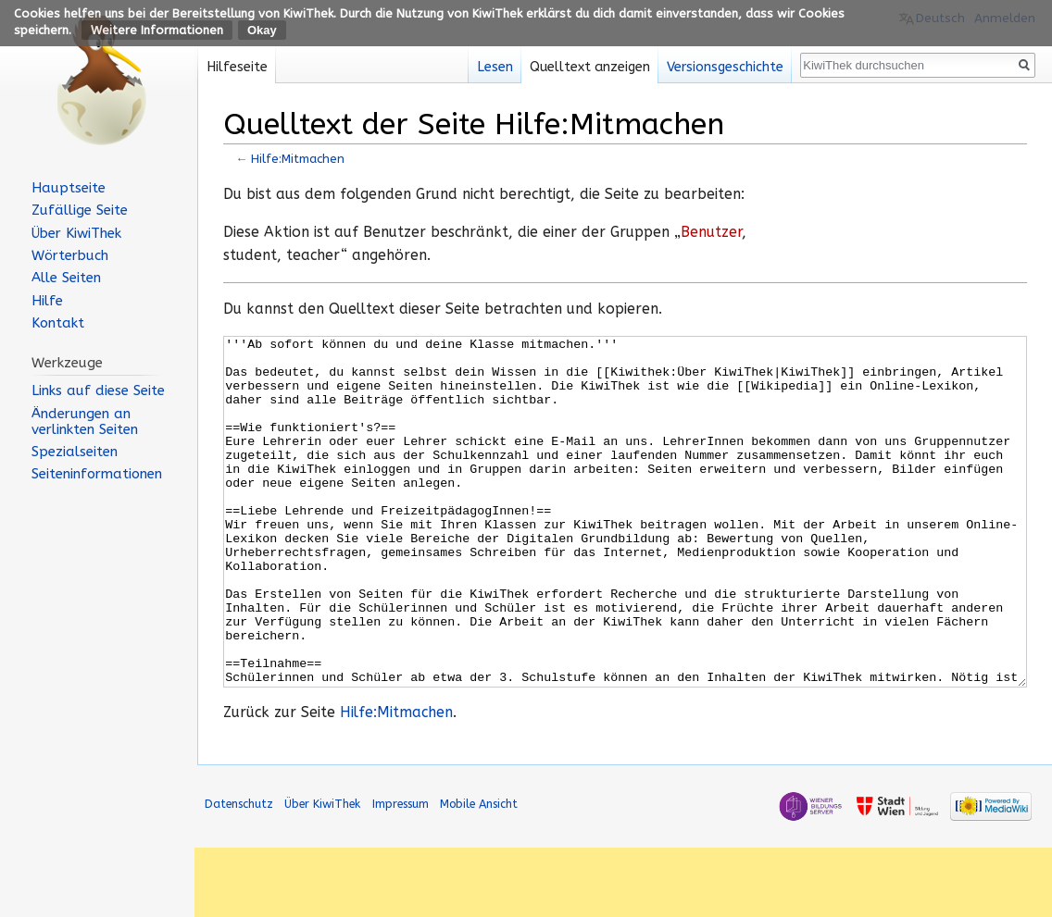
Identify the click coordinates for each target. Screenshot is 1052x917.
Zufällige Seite (79, 210)
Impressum (400, 873)
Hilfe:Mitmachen (297, 159)
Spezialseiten (74, 451)
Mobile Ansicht (479, 873)
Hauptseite (68, 188)
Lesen (495, 67)
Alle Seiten (66, 277)
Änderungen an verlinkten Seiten (84, 421)
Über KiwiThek (76, 233)
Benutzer (711, 232)
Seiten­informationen (96, 473)
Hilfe (47, 300)
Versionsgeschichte (725, 67)
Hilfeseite (237, 67)
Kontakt (57, 323)
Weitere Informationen (157, 30)
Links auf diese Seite (98, 390)
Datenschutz (239, 873)
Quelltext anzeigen (590, 67)
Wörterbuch (69, 255)
